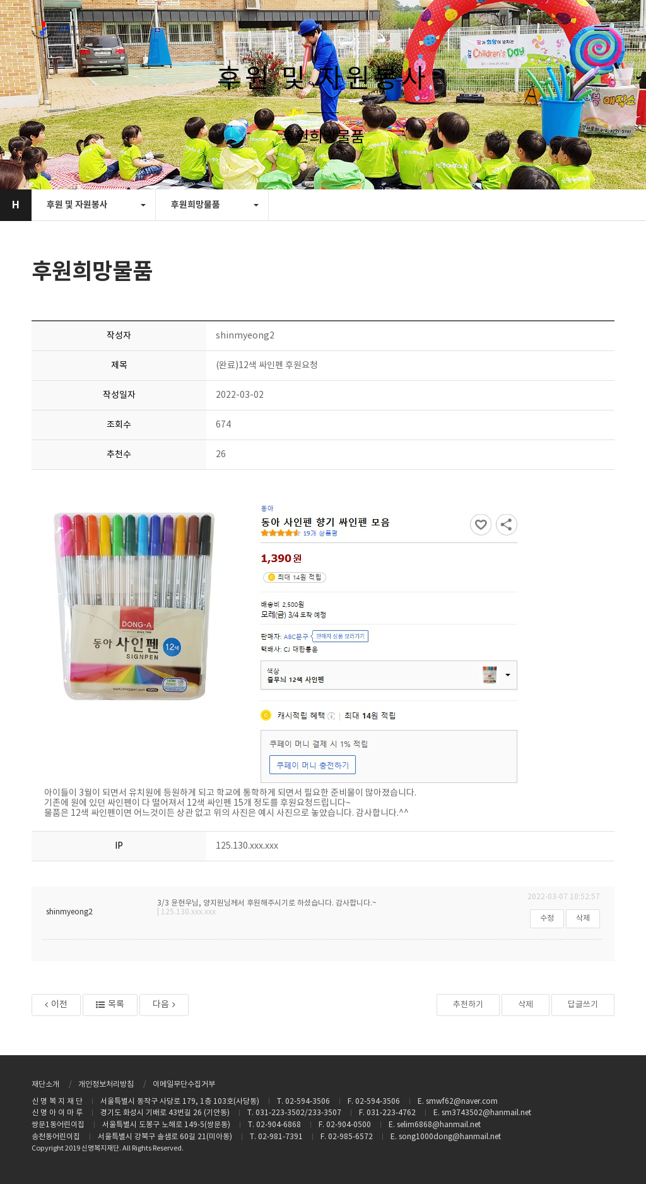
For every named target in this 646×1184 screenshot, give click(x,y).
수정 (547, 918)
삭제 (583, 918)
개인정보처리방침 (106, 1084)
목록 (110, 1005)
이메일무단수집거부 (184, 1084)
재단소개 (45, 1084)
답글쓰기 (583, 1005)
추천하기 (468, 1005)
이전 (56, 1005)
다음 (164, 1005)
